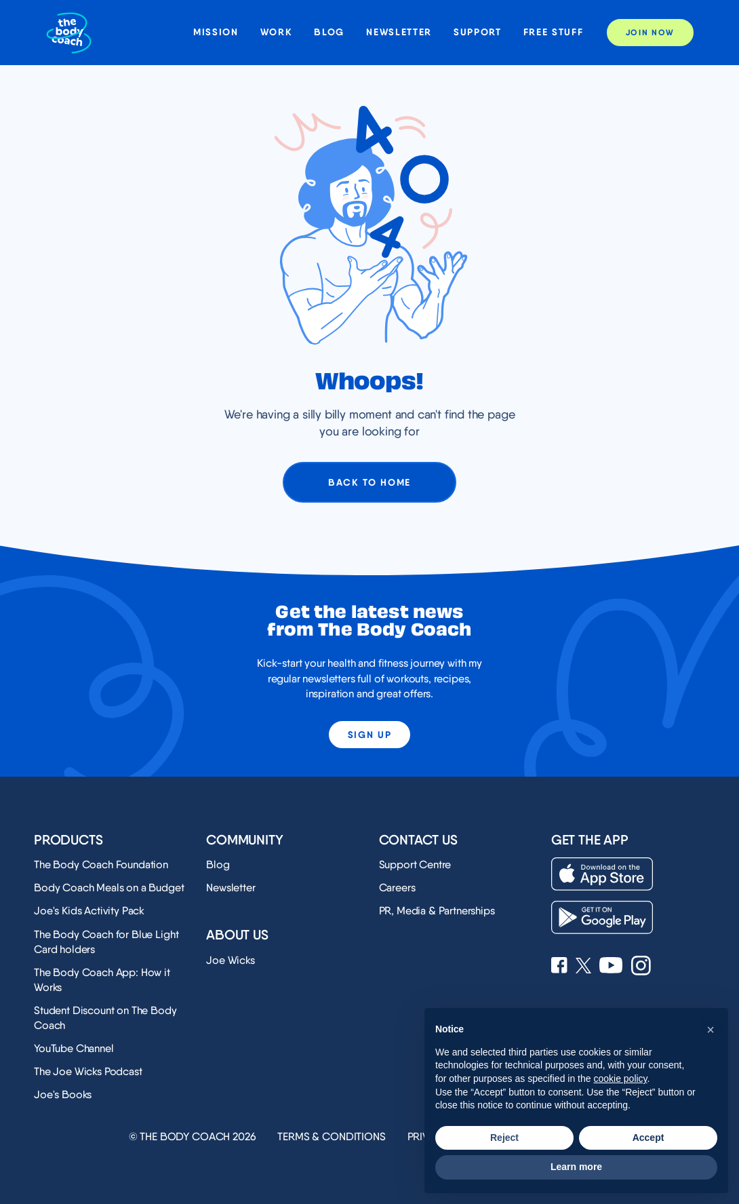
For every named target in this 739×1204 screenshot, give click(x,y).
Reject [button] (504, 1137)
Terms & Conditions (331, 1136)
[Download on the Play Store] (602, 917)
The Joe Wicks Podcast (88, 1071)
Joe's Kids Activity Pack (89, 910)
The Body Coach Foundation (101, 864)
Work (276, 32)
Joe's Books (63, 1094)
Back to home (369, 482)
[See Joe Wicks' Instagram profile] (641, 967)
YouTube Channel (74, 1048)
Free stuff (553, 32)
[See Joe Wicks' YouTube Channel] (611, 966)
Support (478, 32)
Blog (329, 32)
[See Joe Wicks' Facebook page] (559, 966)
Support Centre (415, 864)
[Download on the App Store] (602, 874)
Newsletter (399, 32)
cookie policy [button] (620, 1078)
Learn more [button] (576, 1166)
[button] (710, 1030)
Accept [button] (648, 1137)
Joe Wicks (230, 960)
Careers (397, 887)
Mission (216, 32)
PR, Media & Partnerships (437, 910)
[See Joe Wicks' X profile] (583, 967)
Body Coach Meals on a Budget (109, 887)
